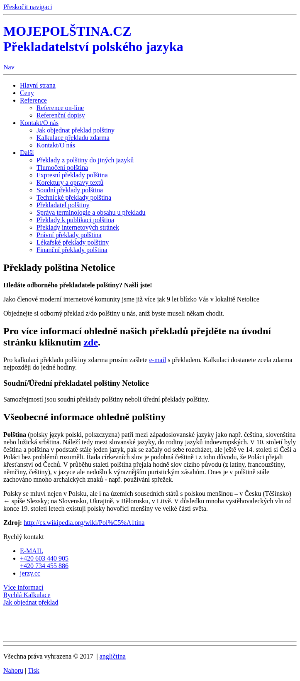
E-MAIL (31, 550)
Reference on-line (60, 107)
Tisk (33, 670)
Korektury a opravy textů (70, 182)
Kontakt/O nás (39, 122)
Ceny (27, 92)
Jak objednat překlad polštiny (76, 130)
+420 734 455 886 (44, 565)
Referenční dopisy (61, 115)
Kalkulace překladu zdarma (73, 137)
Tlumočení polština (62, 167)
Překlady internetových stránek (78, 227)
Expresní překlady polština (72, 175)
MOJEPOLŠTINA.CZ (93, 39)
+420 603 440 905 (44, 558)
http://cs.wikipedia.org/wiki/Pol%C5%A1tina (84, 522)
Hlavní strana (38, 85)
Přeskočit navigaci (27, 6)
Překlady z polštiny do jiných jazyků (85, 160)
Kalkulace (27, 594)
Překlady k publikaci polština (75, 219)
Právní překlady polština (69, 234)
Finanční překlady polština (72, 249)
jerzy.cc (30, 573)
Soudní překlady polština (70, 190)
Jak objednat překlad (30, 602)
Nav (9, 67)
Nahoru (13, 670)
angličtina (113, 656)
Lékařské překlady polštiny (73, 242)
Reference (33, 100)
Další (27, 152)
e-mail (157, 359)
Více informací (23, 587)
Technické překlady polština (74, 197)
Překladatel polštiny (63, 204)
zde (90, 342)
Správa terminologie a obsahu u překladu (91, 212)
